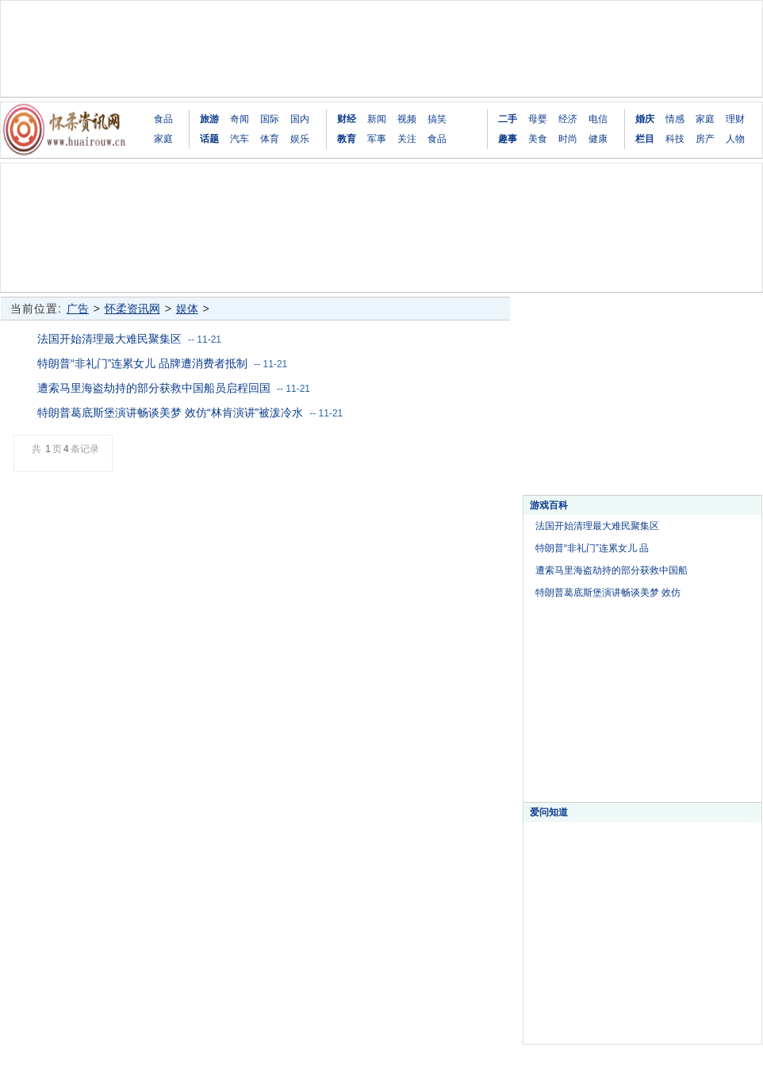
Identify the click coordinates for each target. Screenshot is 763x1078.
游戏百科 (549, 505)
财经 (346, 119)
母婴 (537, 119)
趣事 (507, 138)
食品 (163, 119)
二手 (507, 119)
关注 (406, 138)
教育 (346, 138)
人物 (735, 138)
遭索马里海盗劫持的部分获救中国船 (611, 570)
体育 (269, 138)
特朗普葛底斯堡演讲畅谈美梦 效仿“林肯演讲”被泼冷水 (170, 412)
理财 (735, 119)
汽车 (239, 138)
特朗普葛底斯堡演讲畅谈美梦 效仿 (608, 592)
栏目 (644, 138)
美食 (537, 138)
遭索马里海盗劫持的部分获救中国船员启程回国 (153, 388)
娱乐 (299, 138)
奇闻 (239, 119)
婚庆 (644, 119)
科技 (674, 138)
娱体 (187, 308)
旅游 (209, 119)
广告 (78, 308)
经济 (567, 119)
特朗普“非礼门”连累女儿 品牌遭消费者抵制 (142, 363)
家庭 (163, 138)
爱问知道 (549, 812)
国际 (269, 119)
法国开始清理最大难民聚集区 (109, 338)
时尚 (567, 138)
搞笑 (437, 119)
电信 (598, 119)
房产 (705, 138)
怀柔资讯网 (132, 308)
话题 (209, 138)
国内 (299, 119)
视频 (406, 119)
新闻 (376, 119)
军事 (376, 138)
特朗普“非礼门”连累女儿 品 (592, 548)
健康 (598, 138)
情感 (674, 119)
